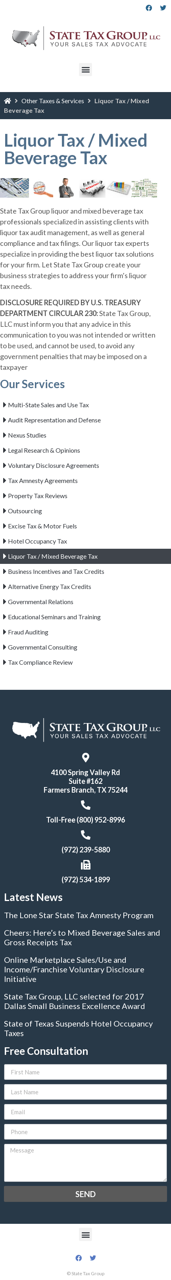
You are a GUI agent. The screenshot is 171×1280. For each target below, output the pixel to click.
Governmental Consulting (42, 647)
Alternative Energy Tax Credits (49, 586)
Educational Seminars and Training (54, 616)
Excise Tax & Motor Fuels (42, 526)
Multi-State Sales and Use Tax (48, 404)
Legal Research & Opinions (44, 450)
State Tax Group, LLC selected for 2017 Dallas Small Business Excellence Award (74, 1001)
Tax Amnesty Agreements (43, 480)
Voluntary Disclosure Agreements (53, 465)
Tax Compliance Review (40, 662)
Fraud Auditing (28, 632)
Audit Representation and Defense (54, 420)
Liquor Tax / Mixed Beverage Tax (53, 556)
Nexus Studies (27, 435)
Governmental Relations (40, 601)
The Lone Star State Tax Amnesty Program (79, 915)
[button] (85, 69)
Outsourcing (25, 510)
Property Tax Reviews (37, 495)
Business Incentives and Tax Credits (56, 571)
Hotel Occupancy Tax (37, 541)
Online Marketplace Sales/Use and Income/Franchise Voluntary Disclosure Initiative (74, 969)
